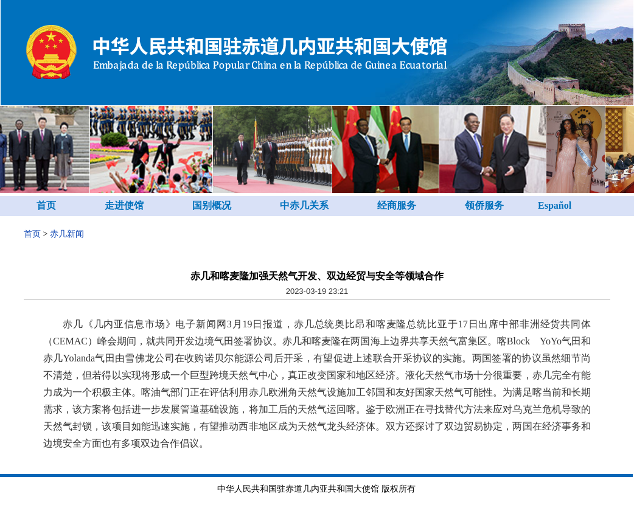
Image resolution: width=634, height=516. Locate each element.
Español (554, 205)
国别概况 (211, 205)
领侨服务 (484, 205)
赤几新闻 (67, 234)
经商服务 (396, 205)
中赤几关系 (304, 205)
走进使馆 (124, 205)
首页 (46, 205)
